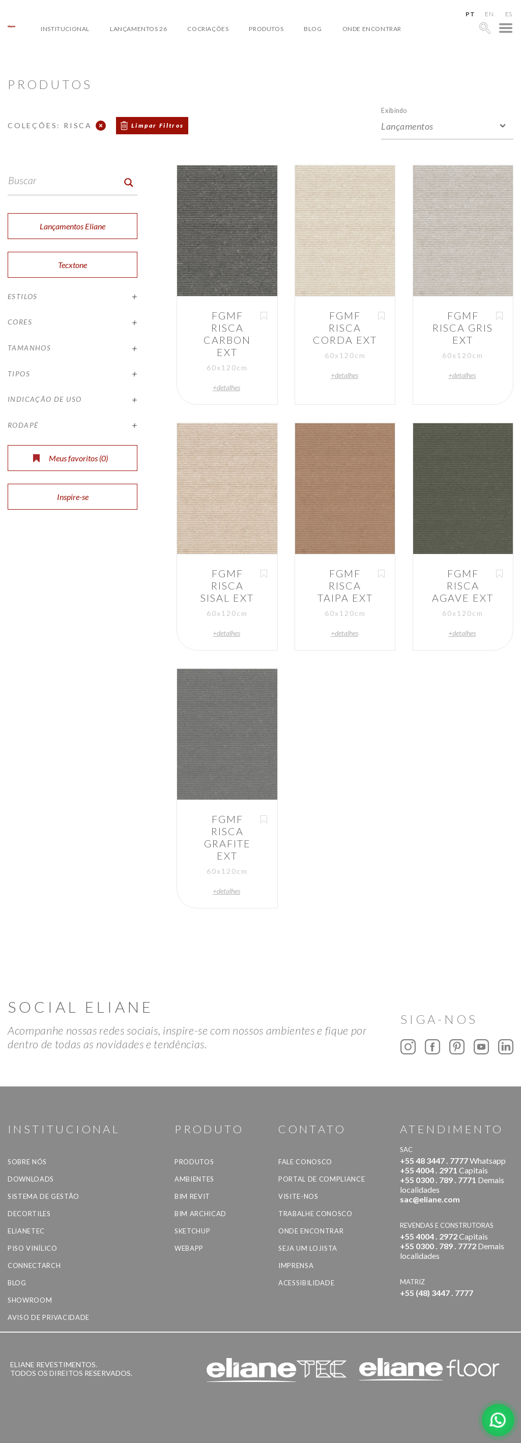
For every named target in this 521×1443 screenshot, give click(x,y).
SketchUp (192, 1231)
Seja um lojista (307, 1248)
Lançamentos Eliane (72, 226)
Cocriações (207, 29)
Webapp (189, 1248)
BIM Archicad (200, 1214)
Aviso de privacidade (49, 1317)
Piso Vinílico (32, 1248)
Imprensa (295, 1265)
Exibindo (394, 110)
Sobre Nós (27, 1162)
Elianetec (26, 1231)
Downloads (31, 1179)
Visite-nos (298, 1196)
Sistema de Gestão (43, 1196)
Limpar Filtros (157, 125)
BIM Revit (192, 1196)
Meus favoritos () (70, 458)
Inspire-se (73, 497)
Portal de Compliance (321, 1179)
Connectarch (34, 1265)
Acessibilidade (306, 1283)
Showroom (30, 1300)
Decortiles (29, 1214)
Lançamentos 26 (138, 29)
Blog (313, 29)
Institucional (65, 29)
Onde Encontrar (371, 29)
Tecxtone (72, 265)
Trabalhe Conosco (315, 1214)
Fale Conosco (305, 1162)
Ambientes (194, 1179)
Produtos (266, 29)
